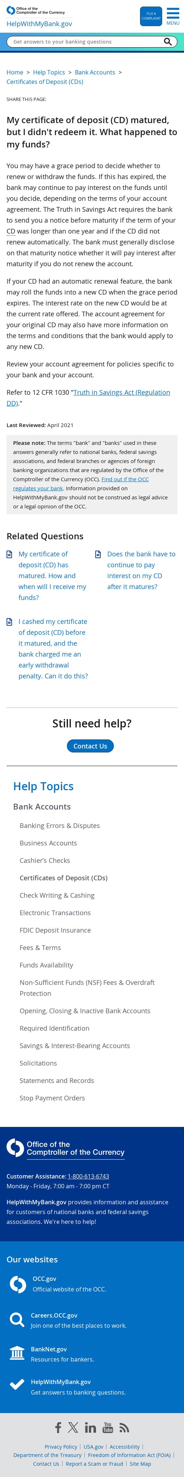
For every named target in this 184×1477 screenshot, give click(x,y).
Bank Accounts (42, 806)
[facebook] (58, 1429)
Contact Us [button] (90, 746)
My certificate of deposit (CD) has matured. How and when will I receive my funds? (52, 575)
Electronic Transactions (55, 912)
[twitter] (73, 1429)
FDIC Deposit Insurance (55, 930)
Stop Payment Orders (52, 1097)
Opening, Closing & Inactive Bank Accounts (85, 1010)
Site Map (140, 1463)
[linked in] (90, 1429)
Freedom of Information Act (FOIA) (129, 1455)
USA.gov (93, 1446)
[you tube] (108, 1429)
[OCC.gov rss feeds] (124, 1429)
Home (15, 72)
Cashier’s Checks (45, 860)
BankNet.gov (49, 1349)
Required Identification (54, 1028)
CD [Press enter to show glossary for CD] (11, 231)
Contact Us (46, 1463)
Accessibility (125, 1446)
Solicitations (38, 1063)
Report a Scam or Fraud (94, 1463)
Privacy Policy (61, 1446)
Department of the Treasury (47, 1455)
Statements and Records (57, 1080)
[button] (151, 16)
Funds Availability (46, 965)
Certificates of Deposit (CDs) (64, 877)
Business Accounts (48, 843)
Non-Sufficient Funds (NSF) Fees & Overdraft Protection (87, 988)
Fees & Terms (40, 947)
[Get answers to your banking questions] (86, 41)
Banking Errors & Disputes (60, 825)
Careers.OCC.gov (54, 1315)
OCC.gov (44, 1279)
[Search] (168, 41)
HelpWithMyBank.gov (61, 1382)
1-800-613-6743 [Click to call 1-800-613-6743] (88, 1176)
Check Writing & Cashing (57, 895)
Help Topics (43, 786)
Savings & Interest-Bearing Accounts (75, 1045)
